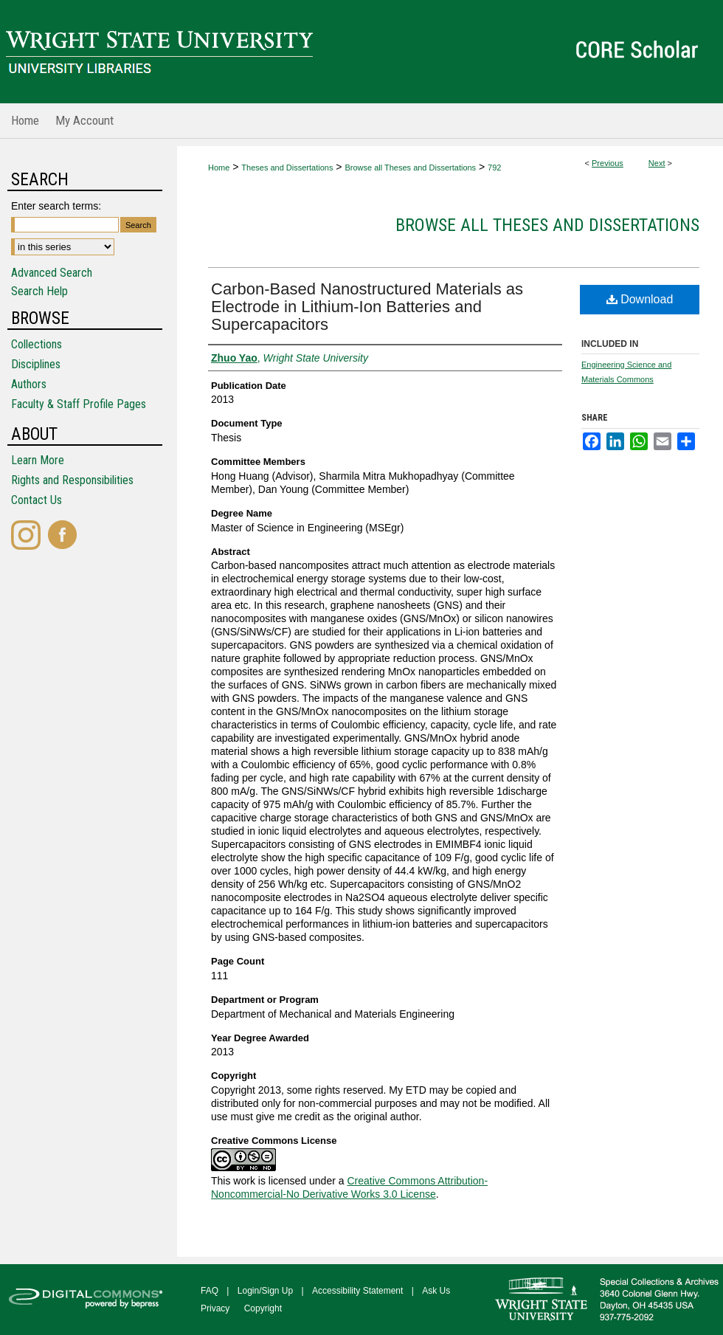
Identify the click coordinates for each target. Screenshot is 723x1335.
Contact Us (36, 500)
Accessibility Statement (357, 1291)
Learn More (37, 460)
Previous (607, 163)
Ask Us (436, 1291)
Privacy (215, 1308)
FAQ (209, 1291)
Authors (28, 384)
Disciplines (35, 364)
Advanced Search (51, 273)
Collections (36, 344)
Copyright (263, 1308)
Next (656, 163)
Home (218, 167)
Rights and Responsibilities (72, 480)
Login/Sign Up (265, 1291)
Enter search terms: (56, 206)
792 (494, 167)
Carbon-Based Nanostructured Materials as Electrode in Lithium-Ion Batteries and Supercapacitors (367, 307)
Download (640, 299)
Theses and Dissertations (287, 167)
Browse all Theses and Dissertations (410, 167)
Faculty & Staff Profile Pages (78, 404)
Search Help (39, 291)
